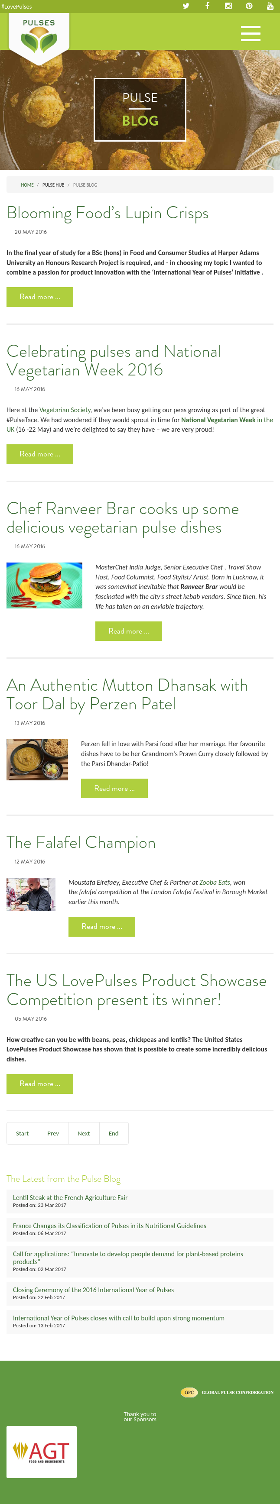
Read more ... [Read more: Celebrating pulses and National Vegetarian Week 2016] (40, 454)
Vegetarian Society (65, 410)
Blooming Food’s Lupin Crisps (108, 212)
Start (22, 1133)
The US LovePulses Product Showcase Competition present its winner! (137, 990)
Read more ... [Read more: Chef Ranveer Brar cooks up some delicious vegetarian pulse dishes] (128, 631)
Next (84, 1133)
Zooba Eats (214, 882)
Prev (53, 1133)
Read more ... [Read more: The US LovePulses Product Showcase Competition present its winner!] (40, 1083)
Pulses (39, 40)
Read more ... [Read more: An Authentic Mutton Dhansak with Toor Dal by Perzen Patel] (114, 788)
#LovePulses (16, 6)
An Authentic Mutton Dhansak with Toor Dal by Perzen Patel (127, 694)
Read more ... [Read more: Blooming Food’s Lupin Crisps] (40, 296)
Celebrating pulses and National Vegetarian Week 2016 (114, 360)
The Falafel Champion (81, 842)
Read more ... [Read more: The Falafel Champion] (101, 926)
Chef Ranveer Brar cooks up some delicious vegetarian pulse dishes (123, 518)
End (114, 1133)
